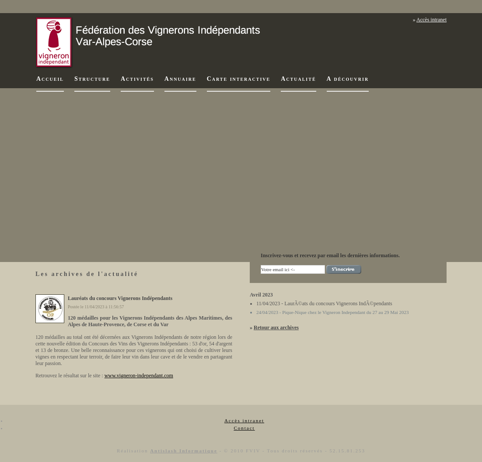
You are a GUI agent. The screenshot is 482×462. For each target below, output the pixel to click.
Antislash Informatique (183, 450)
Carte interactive (239, 79)
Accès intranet (431, 20)
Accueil (50, 79)
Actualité (298, 79)
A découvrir (348, 79)
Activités (137, 79)
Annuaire (180, 79)
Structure (92, 79)
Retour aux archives (276, 327)
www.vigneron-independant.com (139, 375)
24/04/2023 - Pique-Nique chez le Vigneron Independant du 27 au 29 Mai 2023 (332, 312)
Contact (244, 428)
